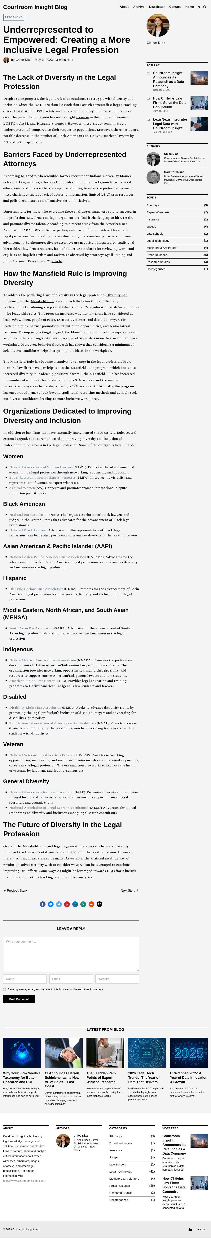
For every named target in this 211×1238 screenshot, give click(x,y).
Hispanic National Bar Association (36, 589)
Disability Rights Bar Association (35, 707)
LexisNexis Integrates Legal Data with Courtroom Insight (170, 124)
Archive (138, 6)
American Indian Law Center (32, 680)
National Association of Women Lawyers (41, 467)
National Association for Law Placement (41, 792)
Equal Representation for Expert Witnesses (42, 477)
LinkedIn (200, 1230)
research (61, 344)
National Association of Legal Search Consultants (48, 807)
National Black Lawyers (27, 530)
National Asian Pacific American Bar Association (47, 557)
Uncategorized (156, 269)
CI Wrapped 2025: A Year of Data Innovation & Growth (188, 1078)
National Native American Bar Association (42, 660)
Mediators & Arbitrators (162, 247)
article (57, 261)
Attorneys (14, 17)
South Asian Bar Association (31, 628)
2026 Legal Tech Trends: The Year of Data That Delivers (143, 1078)
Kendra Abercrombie (41, 176)
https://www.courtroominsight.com (23, 1181)
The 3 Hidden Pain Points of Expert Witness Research (101, 1078)
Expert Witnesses (158, 212)
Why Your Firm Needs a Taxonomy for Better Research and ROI (22, 1078)
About (124, 6)
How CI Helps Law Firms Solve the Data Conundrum (169, 102)
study (86, 223)
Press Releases (157, 254)
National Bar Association (28, 514)
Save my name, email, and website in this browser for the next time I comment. (56, 989)
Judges (151, 226)
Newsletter (157, 6)
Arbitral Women (22, 487)
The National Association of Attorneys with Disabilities (52, 723)
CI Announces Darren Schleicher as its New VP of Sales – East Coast (184, 160)
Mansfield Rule (42, 301)
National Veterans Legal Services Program (42, 755)
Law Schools (155, 233)
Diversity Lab (117, 295)
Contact (175, 6)
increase (82, 117)
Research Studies (159, 262)
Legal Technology (158, 240)
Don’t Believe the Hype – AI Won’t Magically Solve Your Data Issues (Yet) (183, 179)
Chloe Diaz (23, 59)
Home (189, 6)
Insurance (153, 219)
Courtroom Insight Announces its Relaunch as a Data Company (174, 1145)
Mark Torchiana (174, 172)
